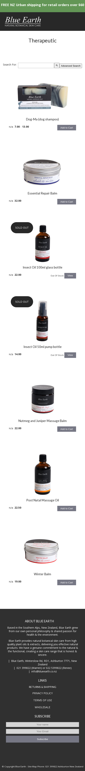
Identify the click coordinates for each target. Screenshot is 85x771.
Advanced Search (71, 65)
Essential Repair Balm (42, 193)
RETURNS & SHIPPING (42, 686)
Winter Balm (42, 574)
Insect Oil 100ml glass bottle (42, 267)
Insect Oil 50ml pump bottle (42, 347)
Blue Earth (20, 766)
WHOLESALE (42, 707)
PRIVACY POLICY (42, 693)
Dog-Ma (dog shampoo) (42, 119)
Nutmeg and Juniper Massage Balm (42, 421)
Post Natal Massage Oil (42, 500)
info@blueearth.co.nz (44, 671)
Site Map (32, 766)
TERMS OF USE (42, 700)
